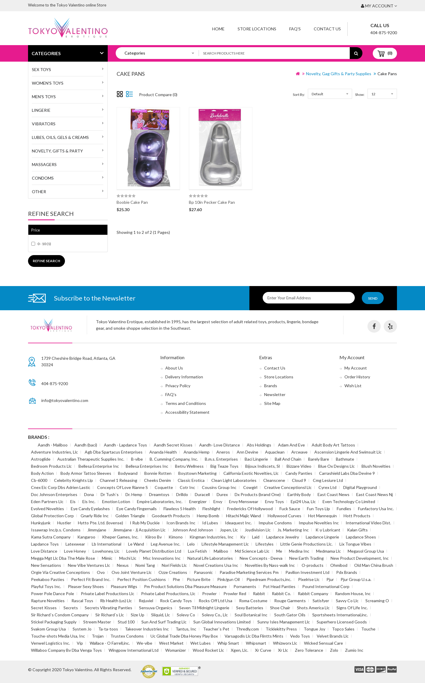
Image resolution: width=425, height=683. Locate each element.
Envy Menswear (243, 501)
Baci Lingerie (256, 459)
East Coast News (333, 494)
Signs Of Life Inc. (352, 607)
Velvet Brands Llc (333, 635)
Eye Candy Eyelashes (90, 508)
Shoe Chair (280, 607)
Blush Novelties (376, 466)
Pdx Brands (346, 572)
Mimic (107, 558)
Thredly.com (247, 628)
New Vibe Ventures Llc (89, 565)
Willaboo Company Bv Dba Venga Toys (66, 650)
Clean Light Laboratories (233, 480)
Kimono (176, 536)
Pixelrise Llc (309, 579)
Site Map (272, 403)
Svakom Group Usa (48, 628)
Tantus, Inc (186, 628)
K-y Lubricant (328, 529)
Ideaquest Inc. (238, 522)
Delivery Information (184, 376)
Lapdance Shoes (361, 536)
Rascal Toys (82, 600)
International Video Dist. (368, 522)
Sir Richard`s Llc (109, 614)
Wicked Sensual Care (323, 643)
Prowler (209, 593)
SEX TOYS (41, 69)
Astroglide (40, 459)
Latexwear (75, 543)
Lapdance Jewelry (282, 536)
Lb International (106, 543)
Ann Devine (247, 451)
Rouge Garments (290, 600)
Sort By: (299, 94)
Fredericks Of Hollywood (250, 508)
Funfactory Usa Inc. (376, 508)
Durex (222, 494)
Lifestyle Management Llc (225, 543)
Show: (359, 94)
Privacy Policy (177, 385)
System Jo (82, 628)
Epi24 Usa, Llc (303, 501)
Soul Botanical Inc (251, 614)
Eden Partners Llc (47, 501)
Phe (176, 579)
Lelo (191, 543)
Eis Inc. (88, 501)
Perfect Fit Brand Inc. (90, 579)
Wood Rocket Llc (208, 650)
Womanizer (175, 650)
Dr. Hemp (133, 494)
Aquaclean (275, 451)
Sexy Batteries (249, 607)
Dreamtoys (159, 494)
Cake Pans (387, 73)
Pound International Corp (325, 586)
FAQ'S (295, 28)
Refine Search (46, 261)
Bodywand (128, 473)
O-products (312, 565)
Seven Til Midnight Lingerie (204, 607)
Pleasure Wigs (124, 586)
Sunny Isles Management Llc (283, 621)
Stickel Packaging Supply (53, 621)
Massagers (44, 164)
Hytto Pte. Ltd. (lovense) (100, 522)
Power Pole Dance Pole (52, 593)
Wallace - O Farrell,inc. (110, 643)
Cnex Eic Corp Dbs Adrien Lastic (60, 487)
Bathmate (345, 459)
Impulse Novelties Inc (319, 522)
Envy (217, 501)
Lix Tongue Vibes (355, 543)
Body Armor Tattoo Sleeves (86, 473)
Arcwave (299, 451)
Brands (270, 385)
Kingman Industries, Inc (211, 536)
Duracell (202, 494)
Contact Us (327, 28)
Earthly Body (299, 494)
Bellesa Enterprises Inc (147, 466)
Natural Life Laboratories (210, 558)
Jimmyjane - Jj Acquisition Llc (139, 529)
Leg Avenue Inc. (165, 543)
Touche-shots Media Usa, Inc (58, 635)
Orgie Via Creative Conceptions (60, 572)
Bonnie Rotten (157, 473)
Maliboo (221, 551)
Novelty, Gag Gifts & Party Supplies (338, 73)
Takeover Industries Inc (147, 628)
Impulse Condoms (275, 522)
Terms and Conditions (185, 403)
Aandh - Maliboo (53, 444)
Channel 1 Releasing (118, 480)
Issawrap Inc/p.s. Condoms (56, 529)
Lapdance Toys (45, 543)
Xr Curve (263, 650)
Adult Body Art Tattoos (333, 444)
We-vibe (144, 643)
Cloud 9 (299, 480)
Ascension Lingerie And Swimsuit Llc (348, 451)
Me (279, 551)
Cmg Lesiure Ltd (328, 480)
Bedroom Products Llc (51, 466)
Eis (73, 501)
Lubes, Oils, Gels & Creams (60, 137)
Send (372, 298)
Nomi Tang (145, 565)
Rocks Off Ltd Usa (215, 600)
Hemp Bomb (208, 515)
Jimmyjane (96, 529)
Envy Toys (274, 501)
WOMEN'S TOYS (47, 83)
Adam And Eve (291, 444)
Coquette (164, 487)
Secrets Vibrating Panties (108, 607)
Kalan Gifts (357, 529)
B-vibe (137, 459)
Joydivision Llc (258, 529)
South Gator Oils (289, 614)
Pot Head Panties (279, 586)
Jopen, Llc (229, 529)
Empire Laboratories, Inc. (159, 501)
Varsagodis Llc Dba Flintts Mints (254, 635)
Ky (242, 536)
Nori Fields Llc (174, 565)
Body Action (42, 473)
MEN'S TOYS (44, 96)
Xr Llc (283, 650)
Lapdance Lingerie (322, 536)
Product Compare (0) (158, 94)
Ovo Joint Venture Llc (132, 572)
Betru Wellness (189, 466)
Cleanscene (274, 480)
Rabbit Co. (281, 593)
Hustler (64, 522)
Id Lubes (210, 522)
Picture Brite (198, 579)
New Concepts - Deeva (261, 558)
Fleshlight (211, 508)
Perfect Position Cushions (141, 579)
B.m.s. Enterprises (221, 459)
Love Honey (75, 551)
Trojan (98, 635)
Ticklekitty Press (281, 628)
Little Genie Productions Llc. (306, 543)
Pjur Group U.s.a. (356, 579)
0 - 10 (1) (44, 244)
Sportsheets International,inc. (340, 614)
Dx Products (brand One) (258, 494)
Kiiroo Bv (153, 536)
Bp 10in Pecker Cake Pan (212, 202)
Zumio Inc (354, 650)
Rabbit (259, 593)
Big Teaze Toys (224, 466)
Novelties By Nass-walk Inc (270, 565)
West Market (171, 643)
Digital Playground (360, 487)
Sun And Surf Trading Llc (164, 621)
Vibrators (43, 123)
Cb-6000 (39, 480)
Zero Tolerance (309, 650)
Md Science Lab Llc (252, 551)
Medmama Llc (328, 551)
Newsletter (274, 394)
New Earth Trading (306, 558)
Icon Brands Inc (180, 522)
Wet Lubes (200, 643)
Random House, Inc (353, 593)
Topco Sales (343, 628)
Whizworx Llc (285, 643)
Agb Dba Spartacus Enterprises (114, 451)
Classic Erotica (191, 480)
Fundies (344, 508)
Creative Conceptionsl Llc (288, 487)
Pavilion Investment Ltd (307, 572)
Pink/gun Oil (228, 579)
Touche (368, 628)
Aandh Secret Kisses (173, 444)
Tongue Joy (314, 628)
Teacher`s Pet (216, 628)
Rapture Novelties (48, 600)
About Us (174, 367)
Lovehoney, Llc (106, 551)
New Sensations (46, 565)
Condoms (43, 177)
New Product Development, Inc (360, 558)
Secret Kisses (44, 607)
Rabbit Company (313, 593)
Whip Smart (228, 643)
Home (218, 28)
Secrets (70, 607)
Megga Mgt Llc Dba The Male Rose (63, 558)
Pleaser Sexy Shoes (86, 586)
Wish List (353, 385)
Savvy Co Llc (347, 600)
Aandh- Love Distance (219, 444)
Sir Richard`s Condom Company (60, 614)
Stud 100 (126, 621)
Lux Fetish (197, 551)
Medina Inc (299, 551)
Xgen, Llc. (239, 650)
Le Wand (136, 543)
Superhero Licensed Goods (342, 621)
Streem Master (97, 621)
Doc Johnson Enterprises (54, 494)
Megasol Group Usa (366, 551)
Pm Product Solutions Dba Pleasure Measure (185, 586)
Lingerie (41, 110)
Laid (255, 536)
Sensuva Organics (155, 607)
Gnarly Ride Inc (95, 515)
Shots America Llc (313, 607)
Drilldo (182, 494)
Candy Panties (298, 473)
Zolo (334, 650)
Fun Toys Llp (318, 508)
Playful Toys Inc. (46, 586)
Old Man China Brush (373, 565)
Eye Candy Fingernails (137, 508)
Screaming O (377, 600)
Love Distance (44, 551)
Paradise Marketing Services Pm (249, 572)
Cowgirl (250, 487)
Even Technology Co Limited (349, 501)
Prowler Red (234, 593)
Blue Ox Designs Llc (336, 466)
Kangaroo (86, 536)
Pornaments (244, 586)
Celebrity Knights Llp (73, 480)
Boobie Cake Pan (132, 202)
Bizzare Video (299, 466)
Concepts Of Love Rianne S (122, 487)
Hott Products (357, 515)
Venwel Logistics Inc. (50, 643)
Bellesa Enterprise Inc (99, 466)
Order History (357, 376)
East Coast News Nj (374, 494)
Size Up (137, 614)
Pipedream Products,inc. (268, 579)
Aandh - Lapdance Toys (125, 444)
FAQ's (170, 394)
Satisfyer (321, 600)
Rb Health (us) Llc (116, 600)
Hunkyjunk (40, 522)
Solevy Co (186, 614)
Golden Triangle (130, 515)
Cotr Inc (187, 487)
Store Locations (257, 28)
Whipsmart (256, 643)
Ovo (101, 572)
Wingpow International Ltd (133, 650)
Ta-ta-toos (108, 628)
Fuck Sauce (289, 508)
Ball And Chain (288, 459)
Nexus (123, 565)
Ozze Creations (172, 572)
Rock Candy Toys (176, 600)
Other (39, 191)
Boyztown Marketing (197, 473)
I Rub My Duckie (145, 522)
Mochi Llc (127, 558)
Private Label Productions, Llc (168, 593)
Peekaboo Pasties (47, 579)
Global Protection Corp (52, 515)
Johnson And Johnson (192, 529)
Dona (89, 494)
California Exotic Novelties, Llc (251, 473)
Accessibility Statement (187, 412)
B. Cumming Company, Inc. (174, 459)
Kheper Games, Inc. (120, 536)
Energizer (198, 501)
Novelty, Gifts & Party (57, 150)
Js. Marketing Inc (293, 529)
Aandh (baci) (85, 444)
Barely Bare (318, 459)
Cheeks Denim (157, 480)
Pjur (330, 579)
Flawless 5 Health (180, 508)
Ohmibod (338, 565)
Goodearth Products (171, 515)
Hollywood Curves (284, 515)
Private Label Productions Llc (107, 593)
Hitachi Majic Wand (243, 515)
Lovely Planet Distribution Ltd (153, 551)
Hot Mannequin (322, 515)
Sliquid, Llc (160, 614)
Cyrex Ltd (327, 487)
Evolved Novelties (47, 508)
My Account (355, 367)
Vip (80, 643)
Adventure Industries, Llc (54, 451)
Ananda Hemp (197, 451)
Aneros (223, 451)
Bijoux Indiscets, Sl (262, 466)
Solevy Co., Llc (215, 614)
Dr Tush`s (110, 494)
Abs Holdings (259, 444)
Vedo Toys (300, 635)
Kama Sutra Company (51, 536)
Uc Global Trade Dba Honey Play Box (184, 635)
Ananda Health (163, 451)
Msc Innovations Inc (162, 558)
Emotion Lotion (116, 501)
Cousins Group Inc (219, 487)
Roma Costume (253, 600)
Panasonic (203, 572)
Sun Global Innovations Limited (222, 621)
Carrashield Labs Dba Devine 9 (347, 473)
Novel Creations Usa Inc (216, 565)
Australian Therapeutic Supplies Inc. (90, 459)
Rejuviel (146, 600)
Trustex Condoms (127, 635)
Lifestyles (265, 543)
